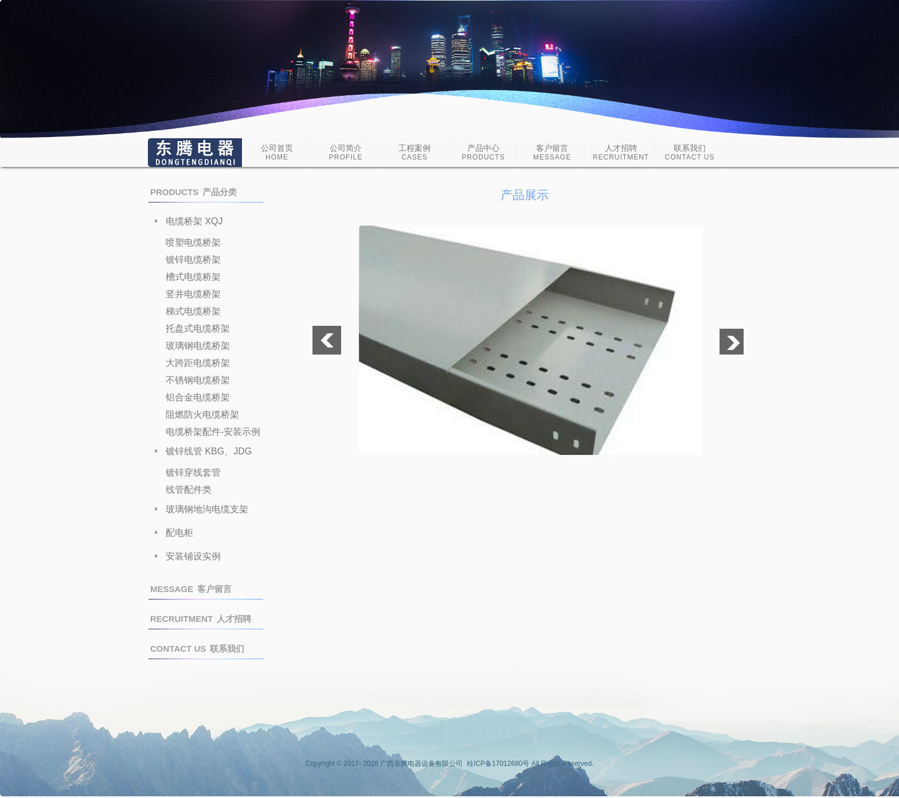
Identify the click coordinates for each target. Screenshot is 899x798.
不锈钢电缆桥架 (198, 380)
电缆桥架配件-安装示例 (213, 432)
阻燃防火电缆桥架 (202, 414)
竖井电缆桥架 (193, 294)
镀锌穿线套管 (193, 472)
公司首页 (277, 152)
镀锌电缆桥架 (193, 259)
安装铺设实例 (193, 556)
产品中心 (483, 152)
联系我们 (690, 152)
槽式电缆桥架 (193, 277)
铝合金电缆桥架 (198, 397)
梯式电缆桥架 (193, 311)
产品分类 (193, 192)
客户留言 (552, 152)
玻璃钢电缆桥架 (198, 346)
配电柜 (179, 533)
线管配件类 (189, 490)
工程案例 (414, 152)
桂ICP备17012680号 (498, 764)
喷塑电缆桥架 (193, 242)
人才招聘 (621, 152)
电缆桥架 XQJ (194, 221)
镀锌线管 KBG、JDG (209, 451)
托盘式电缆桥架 (198, 328)
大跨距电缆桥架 (198, 363)
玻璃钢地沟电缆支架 (207, 509)
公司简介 (345, 152)
